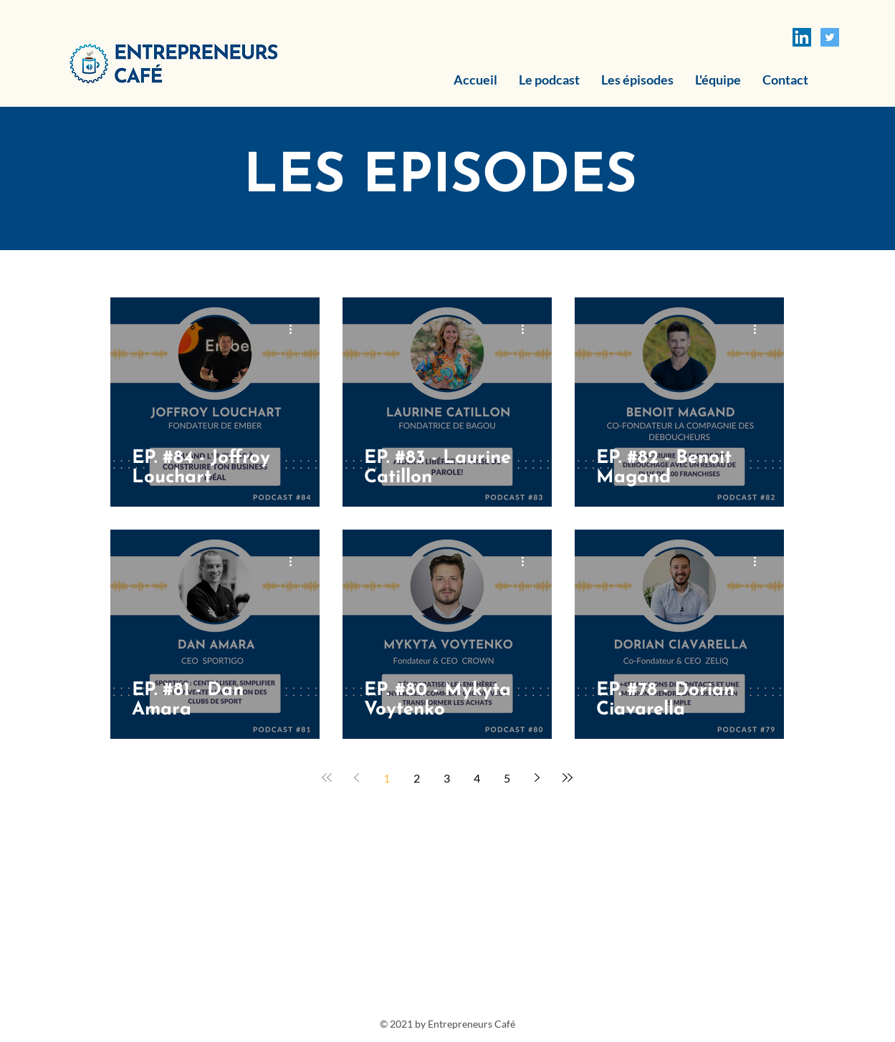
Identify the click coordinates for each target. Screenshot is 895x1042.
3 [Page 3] (447, 778)
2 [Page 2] (416, 778)
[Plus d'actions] (296, 329)
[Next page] (537, 777)
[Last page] (567, 777)
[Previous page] (357, 777)
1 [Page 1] (386, 778)
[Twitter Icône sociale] (829, 37)
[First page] (327, 777)
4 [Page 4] (477, 778)
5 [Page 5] (507, 778)
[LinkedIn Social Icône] (802, 37)
